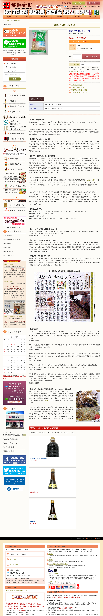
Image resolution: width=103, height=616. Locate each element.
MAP (5, 437)
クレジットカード (53, 543)
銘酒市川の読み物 (10, 453)
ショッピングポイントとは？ (79, 92)
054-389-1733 (20, 389)
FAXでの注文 (13, 521)
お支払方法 (8, 243)
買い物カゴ (94, 3)
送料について (8, 247)
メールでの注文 (14, 527)
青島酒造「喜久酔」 (9, 264)
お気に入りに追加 (76, 85)
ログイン (80, 3)
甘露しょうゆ (91, 180)
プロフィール (43, 609)
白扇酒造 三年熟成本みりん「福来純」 (14, 308)
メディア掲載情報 (10, 449)
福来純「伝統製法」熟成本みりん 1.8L (64, 460)
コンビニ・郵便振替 (53, 536)
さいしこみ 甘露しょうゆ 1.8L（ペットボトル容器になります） (40, 460)
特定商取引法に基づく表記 (79, 90)
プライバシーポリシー (82, 501)
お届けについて (9, 251)
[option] (48, 42)
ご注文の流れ (8, 235)
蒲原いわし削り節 (8, 281)
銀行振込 (50, 522)
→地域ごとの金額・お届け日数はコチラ (16, 553)
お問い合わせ (92, 17)
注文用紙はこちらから (14, 402)
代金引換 (50, 516)
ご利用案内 (44, 17)
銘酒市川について (12, 17)
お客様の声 (60, 17)
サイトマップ (51, 501)
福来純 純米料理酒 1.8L (86, 459)
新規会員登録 (66, 3)
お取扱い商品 (28, 17)
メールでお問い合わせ (77, 87)
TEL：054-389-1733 (24, 537)
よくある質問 (76, 17)
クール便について (10, 255)
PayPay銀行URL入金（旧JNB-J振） (58, 526)
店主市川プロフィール (11, 445)
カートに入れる (91, 56)
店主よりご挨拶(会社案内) (12, 441)
